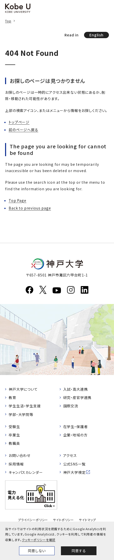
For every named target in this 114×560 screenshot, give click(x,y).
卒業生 (14, 434)
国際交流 (70, 405)
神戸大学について (23, 389)
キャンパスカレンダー (26, 472)
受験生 (14, 426)
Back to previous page (30, 208)
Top (8, 21)
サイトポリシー (63, 520)
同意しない (37, 550)
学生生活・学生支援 (25, 405)
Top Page (17, 200)
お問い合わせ (19, 455)
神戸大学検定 (74, 472)
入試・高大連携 (75, 389)
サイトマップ (87, 520)
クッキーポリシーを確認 (38, 540)
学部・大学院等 (21, 414)
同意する (79, 550)
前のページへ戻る (23, 129)
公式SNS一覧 (74, 463)
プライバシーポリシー (33, 520)
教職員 (14, 443)
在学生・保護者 (75, 426)
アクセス (70, 455)
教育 (12, 397)
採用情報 (16, 463)
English (96, 34)
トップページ (19, 122)
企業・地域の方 (75, 434)
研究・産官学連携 (77, 397)
